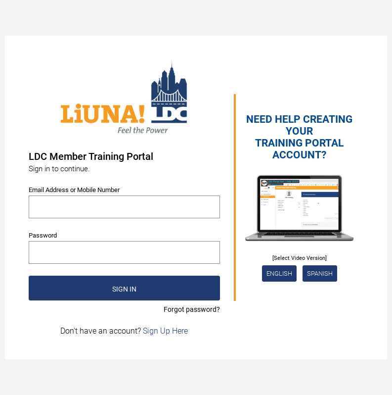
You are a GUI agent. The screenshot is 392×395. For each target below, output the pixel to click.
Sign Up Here (165, 331)
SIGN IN (124, 289)
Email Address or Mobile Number (74, 190)
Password (43, 235)
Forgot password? (192, 309)
